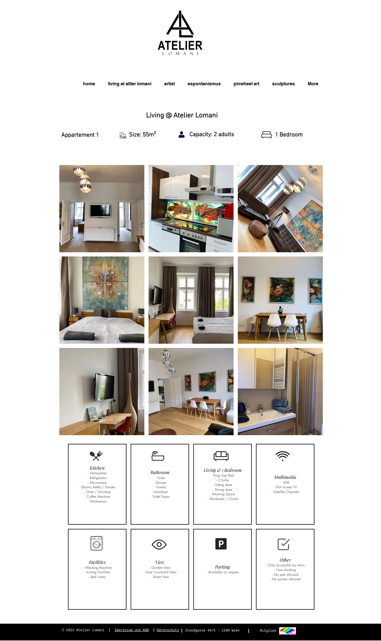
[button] (101, 208)
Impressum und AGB (131, 630)
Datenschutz (168, 630)
